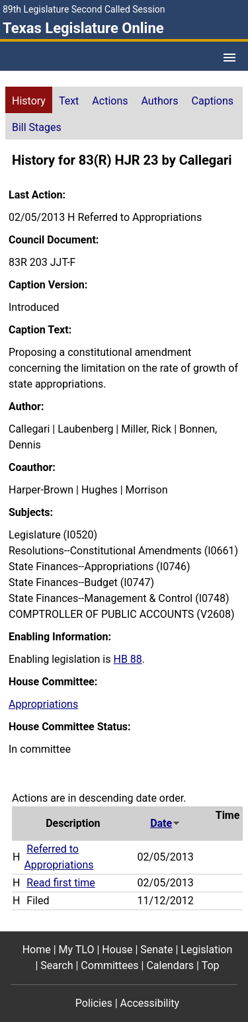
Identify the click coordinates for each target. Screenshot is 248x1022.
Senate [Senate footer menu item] (156, 949)
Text (69, 101)
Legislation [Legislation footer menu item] (206, 949)
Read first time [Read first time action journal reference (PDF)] (60, 882)
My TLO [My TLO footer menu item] (77, 949)
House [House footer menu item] (117, 949)
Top (211, 965)
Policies (93, 1003)
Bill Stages (37, 127)
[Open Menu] (229, 57)
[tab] (28, 100)
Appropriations (43, 704)
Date (165, 823)
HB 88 (127, 659)
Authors (160, 101)
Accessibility (150, 1003)
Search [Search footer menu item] (56, 965)
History (29, 101)
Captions (212, 101)
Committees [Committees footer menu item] (109, 965)
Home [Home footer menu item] (36, 949)
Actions (110, 101)
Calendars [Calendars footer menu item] (170, 965)
